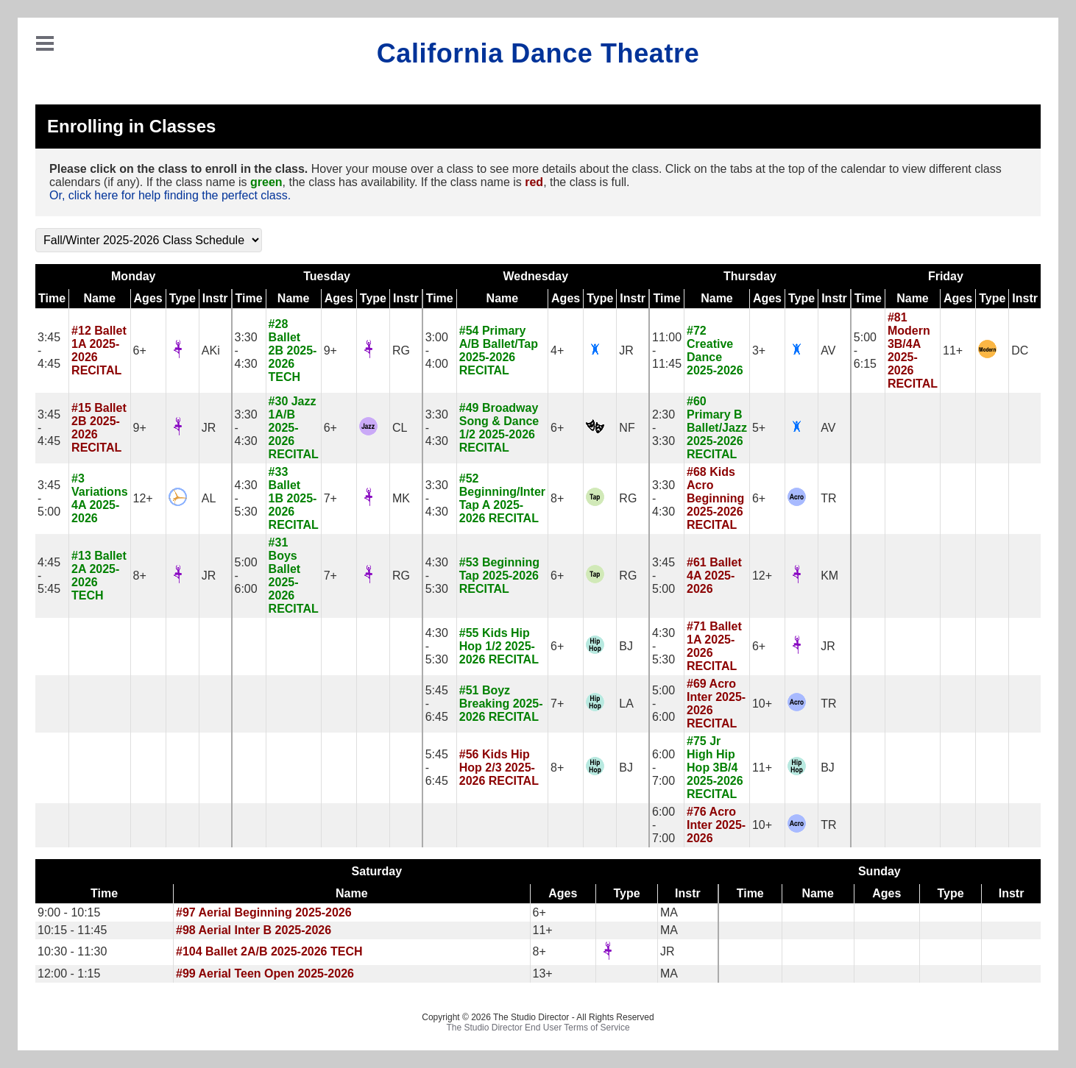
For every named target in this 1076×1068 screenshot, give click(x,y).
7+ (330, 498)
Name (100, 298)
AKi (211, 350)
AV (828, 350)
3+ (758, 350)
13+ (543, 973)
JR (626, 350)
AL (209, 498)
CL (399, 427)
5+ (758, 427)
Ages (148, 298)
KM (829, 575)
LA (626, 703)
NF (626, 427)
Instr (215, 298)
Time (52, 298)
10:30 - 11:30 (72, 951)
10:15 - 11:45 (72, 930)
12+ (143, 498)
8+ (557, 498)
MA (669, 912)
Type (182, 298)
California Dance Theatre (538, 53)
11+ (953, 350)
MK (401, 498)
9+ (330, 350)
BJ (626, 646)
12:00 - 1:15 (69, 973)
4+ (557, 350)
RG (401, 350)
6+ (139, 350)
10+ (762, 703)
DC (1019, 350)
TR (828, 498)
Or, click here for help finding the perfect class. (170, 195)
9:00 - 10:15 (69, 912)
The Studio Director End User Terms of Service (537, 1027)
